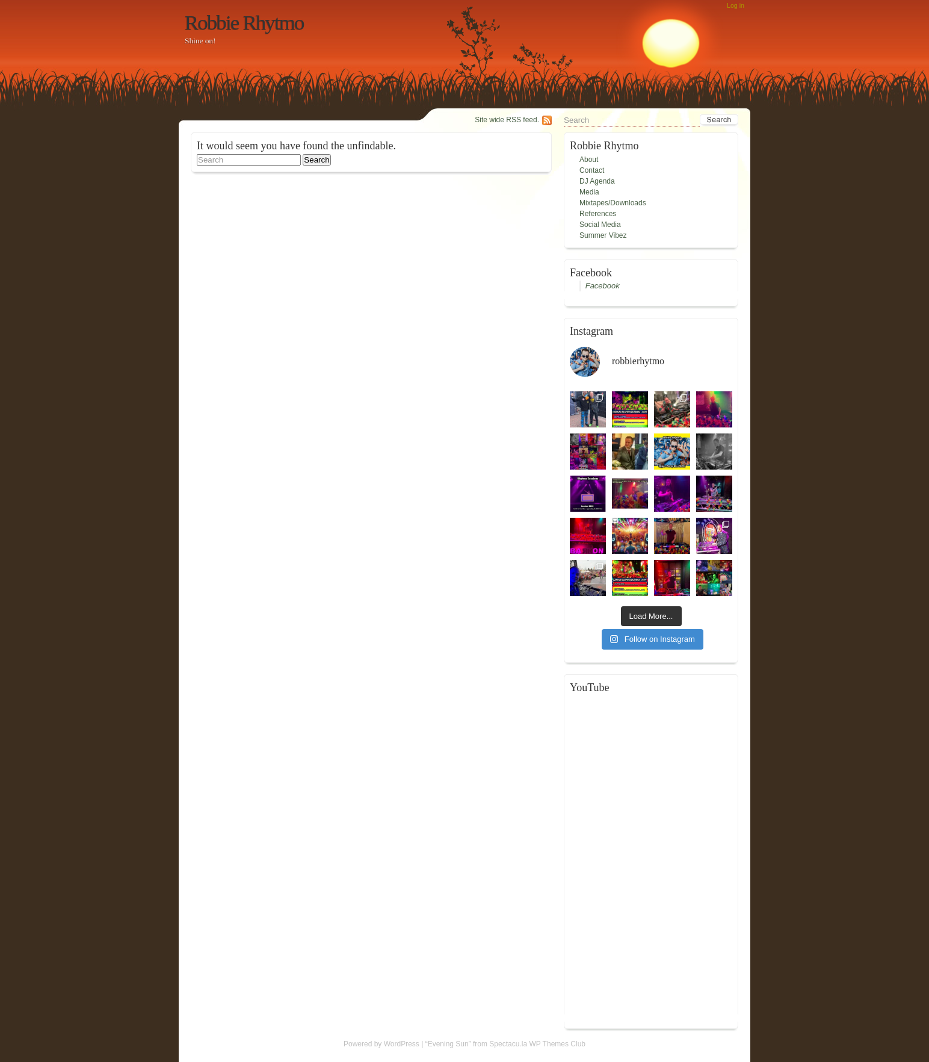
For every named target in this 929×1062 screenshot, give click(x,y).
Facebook (602, 285)
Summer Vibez (602, 235)
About (588, 159)
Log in (735, 5)
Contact (591, 170)
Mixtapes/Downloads (612, 203)
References (597, 214)
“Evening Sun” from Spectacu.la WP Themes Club (505, 1044)
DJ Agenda (597, 181)
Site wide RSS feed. (507, 120)
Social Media (600, 224)
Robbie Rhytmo (244, 22)
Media (589, 192)
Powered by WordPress (381, 1044)
